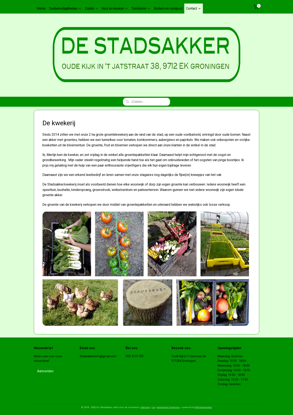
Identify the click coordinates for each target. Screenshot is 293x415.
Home (41, 8)
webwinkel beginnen (168, 407)
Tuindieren (141, 8)
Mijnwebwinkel (203, 407)
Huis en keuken (115, 8)
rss (153, 407)
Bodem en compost (168, 8)
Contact (193, 8)
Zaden (91, 8)
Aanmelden (45, 371)
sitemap (145, 407)
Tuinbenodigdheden (65, 8)
